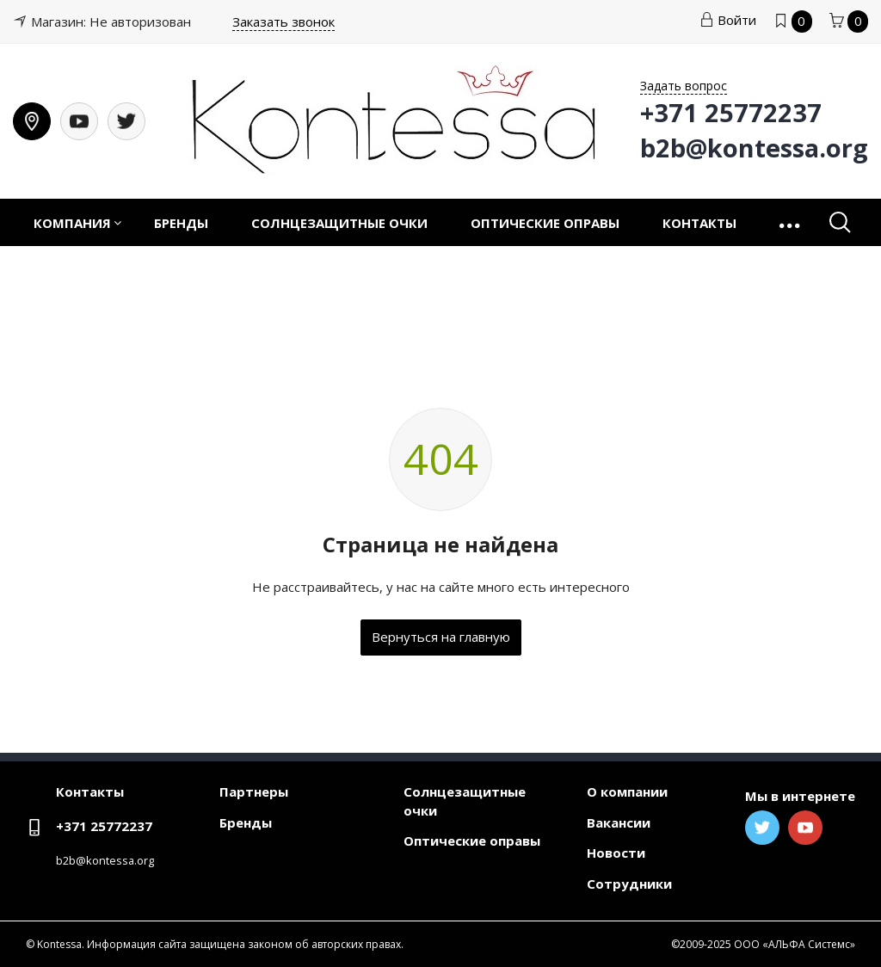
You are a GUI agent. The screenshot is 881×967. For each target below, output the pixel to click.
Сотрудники (629, 883)
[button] (791, 222)
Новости (616, 852)
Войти (727, 19)
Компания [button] (72, 222)
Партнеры (253, 791)
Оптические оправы (545, 222)
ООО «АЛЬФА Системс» (794, 944)
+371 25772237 (104, 826)
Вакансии (618, 822)
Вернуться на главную (441, 636)
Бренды (181, 222)
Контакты (699, 222)
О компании (627, 791)
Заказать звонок (283, 21)
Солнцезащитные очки (339, 222)
